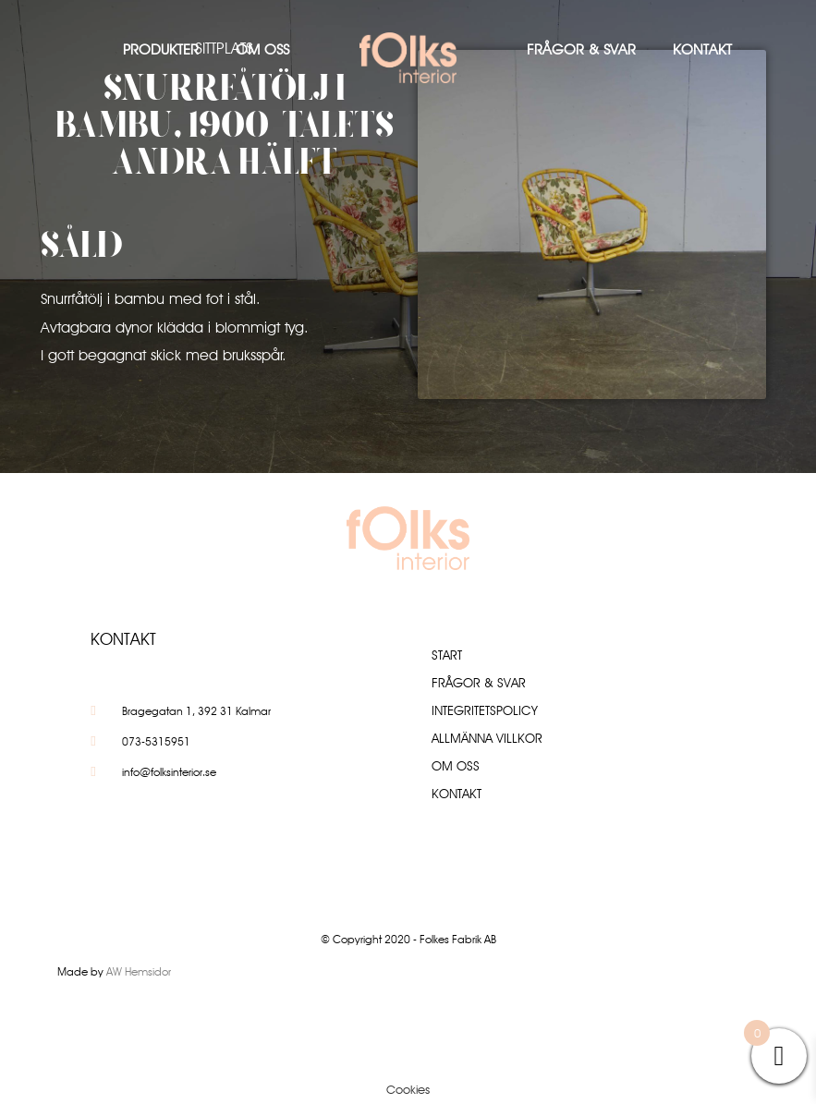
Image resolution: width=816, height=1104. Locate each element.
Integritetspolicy (485, 710)
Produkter (161, 49)
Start (447, 655)
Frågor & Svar (581, 49)
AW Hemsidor (138, 971)
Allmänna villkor (487, 738)
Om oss (262, 49)
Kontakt (702, 49)
